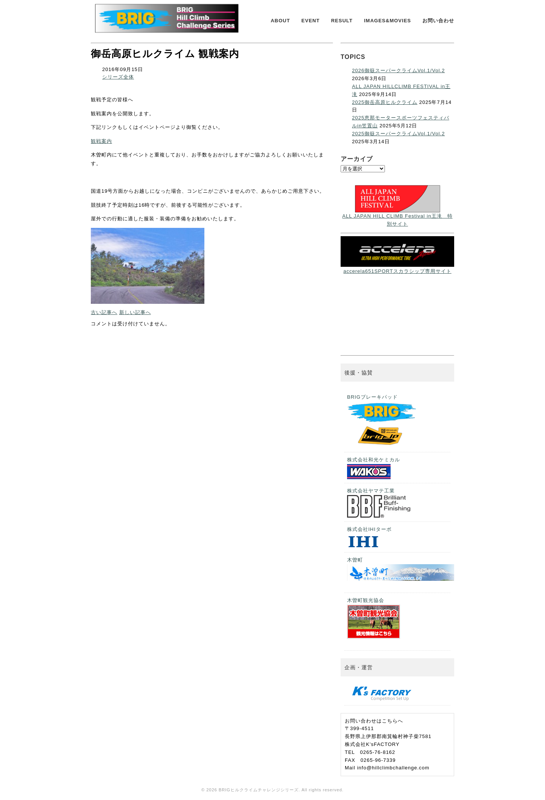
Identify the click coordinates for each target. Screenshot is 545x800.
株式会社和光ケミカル (373, 468)
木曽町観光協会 (373, 618)
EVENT (310, 20)
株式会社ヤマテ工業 (378, 503)
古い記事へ (104, 312)
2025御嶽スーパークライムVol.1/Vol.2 (398, 133)
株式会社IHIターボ (369, 537)
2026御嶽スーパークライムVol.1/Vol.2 (398, 70)
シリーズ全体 (118, 77)
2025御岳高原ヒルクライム (384, 102)
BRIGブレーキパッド (382, 421)
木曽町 (398, 569)
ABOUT (280, 20)
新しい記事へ (135, 312)
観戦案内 (101, 141)
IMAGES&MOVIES (387, 20)
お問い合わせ (438, 20)
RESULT (342, 20)
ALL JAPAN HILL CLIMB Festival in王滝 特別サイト (397, 216)
